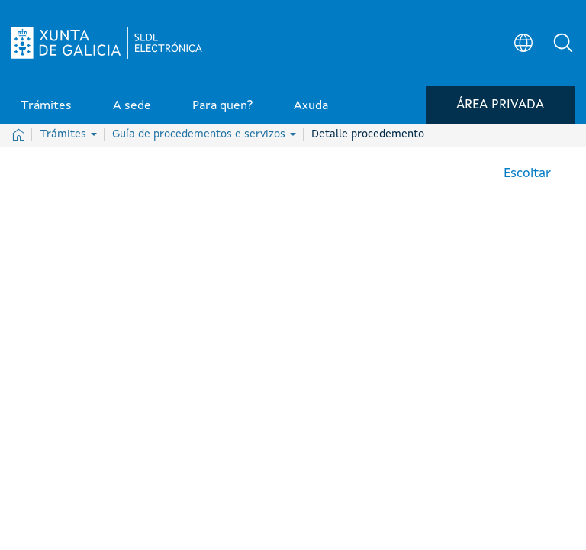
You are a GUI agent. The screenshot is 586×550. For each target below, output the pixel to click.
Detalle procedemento (367, 134)
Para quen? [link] (222, 106)
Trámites (68, 134)
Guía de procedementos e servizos (204, 134)
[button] (563, 42)
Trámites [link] (46, 106)
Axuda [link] (311, 106)
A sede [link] (132, 106)
